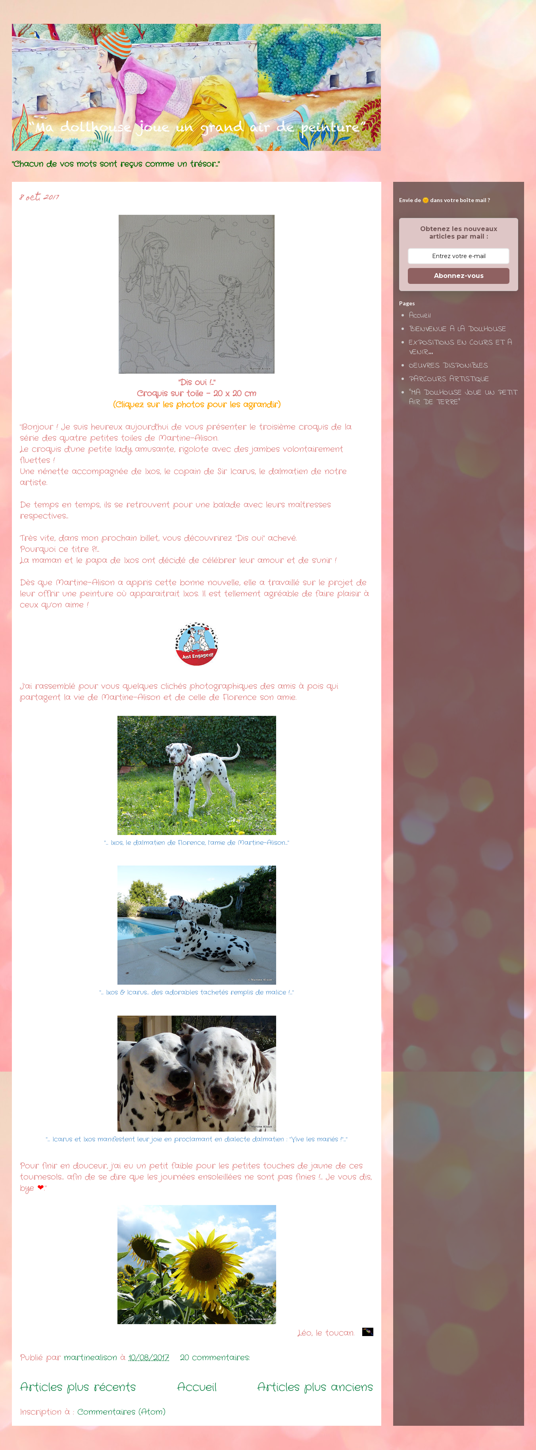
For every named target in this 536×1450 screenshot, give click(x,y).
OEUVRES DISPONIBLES (448, 366)
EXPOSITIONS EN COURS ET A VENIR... (460, 347)
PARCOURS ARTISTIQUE (449, 379)
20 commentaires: (216, 1357)
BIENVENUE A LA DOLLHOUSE (457, 329)
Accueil (197, 1388)
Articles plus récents (78, 1388)
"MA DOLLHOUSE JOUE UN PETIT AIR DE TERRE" (463, 397)
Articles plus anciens (315, 1388)
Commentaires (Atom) (121, 1412)
